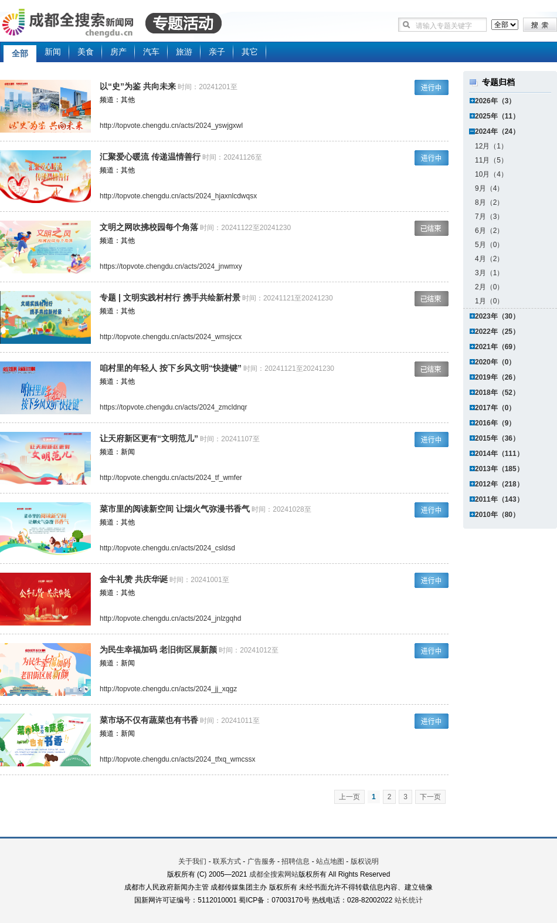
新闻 (53, 51)
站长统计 (409, 900)
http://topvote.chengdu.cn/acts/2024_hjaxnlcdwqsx (178, 196)
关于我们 (192, 861)
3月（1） (489, 273)
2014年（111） (499, 453)
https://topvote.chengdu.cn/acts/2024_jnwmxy (171, 266)
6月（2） (489, 230)
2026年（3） (495, 101)
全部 (20, 53)
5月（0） (489, 245)
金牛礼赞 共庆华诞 (134, 579)
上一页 (349, 797)
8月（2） (489, 202)
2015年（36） (497, 438)
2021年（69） (497, 347)
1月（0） (489, 301)
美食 (85, 51)
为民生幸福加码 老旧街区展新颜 (158, 649)
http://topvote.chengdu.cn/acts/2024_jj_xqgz (168, 689)
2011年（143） (499, 499)
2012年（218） (499, 484)
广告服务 (261, 861)
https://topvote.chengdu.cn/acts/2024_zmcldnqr (173, 407)
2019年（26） (497, 377)
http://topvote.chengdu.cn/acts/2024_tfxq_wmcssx (178, 759)
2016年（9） (495, 423)
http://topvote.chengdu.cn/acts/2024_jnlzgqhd (171, 618)
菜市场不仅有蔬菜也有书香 (149, 720)
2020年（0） (495, 362)
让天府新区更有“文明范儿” (149, 438)
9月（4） (489, 188)
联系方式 (227, 861)
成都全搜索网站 (273, 874)
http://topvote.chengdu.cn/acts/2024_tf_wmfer (171, 478)
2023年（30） (497, 316)
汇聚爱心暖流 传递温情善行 (150, 156)
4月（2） (489, 259)
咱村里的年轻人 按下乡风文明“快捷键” (171, 368)
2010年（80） (497, 514)
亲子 (217, 51)
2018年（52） (497, 392)
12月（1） (491, 146)
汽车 (151, 51)
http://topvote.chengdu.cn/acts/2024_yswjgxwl (171, 125)
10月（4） (491, 174)
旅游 (184, 51)
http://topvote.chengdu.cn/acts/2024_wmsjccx (171, 337)
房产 (118, 51)
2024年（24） (497, 131)
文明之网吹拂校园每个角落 (149, 227)
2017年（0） (495, 408)
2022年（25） (497, 331)
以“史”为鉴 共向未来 (138, 86)
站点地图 (330, 861)
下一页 (430, 797)
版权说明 (365, 861)
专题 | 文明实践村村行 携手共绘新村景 (170, 297)
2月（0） (489, 287)
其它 (250, 51)
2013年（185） (499, 469)
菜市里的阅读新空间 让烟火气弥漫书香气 (175, 508)
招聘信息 (295, 861)
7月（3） (489, 216)
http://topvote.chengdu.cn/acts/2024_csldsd (167, 548)
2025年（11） (497, 116)
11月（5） (491, 160)
